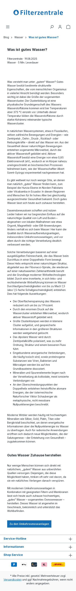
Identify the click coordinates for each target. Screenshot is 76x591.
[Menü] (8, 26)
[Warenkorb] (68, 26)
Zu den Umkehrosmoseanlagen (29, 523)
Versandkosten (13, 579)
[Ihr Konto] (60, 26)
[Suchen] (52, 26)
